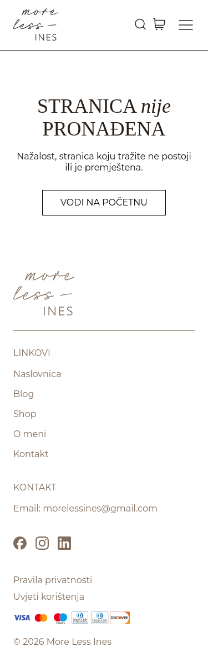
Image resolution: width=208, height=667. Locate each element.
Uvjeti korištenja (48, 596)
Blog (23, 394)
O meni (29, 434)
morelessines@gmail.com (100, 508)
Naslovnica (37, 374)
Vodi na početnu (104, 202)
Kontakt (31, 454)
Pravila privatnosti (52, 580)
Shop (25, 414)
